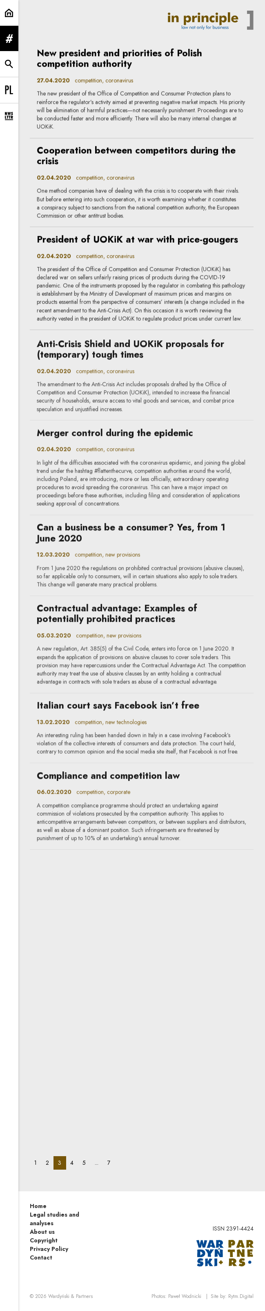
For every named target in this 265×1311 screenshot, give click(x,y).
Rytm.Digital (241, 1296)
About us (42, 1232)
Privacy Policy (49, 1249)
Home (38, 1206)
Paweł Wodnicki (184, 1296)
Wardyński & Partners (70, 1296)
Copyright (44, 1240)
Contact (41, 1257)
